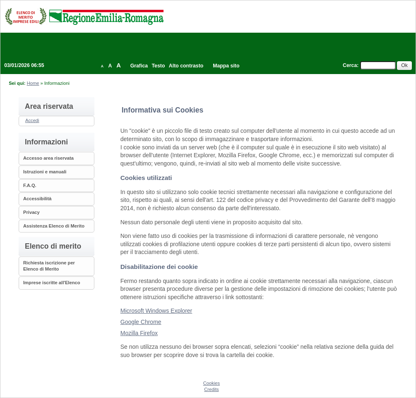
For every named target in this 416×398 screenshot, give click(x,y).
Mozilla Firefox (139, 333)
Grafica (139, 66)
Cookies (211, 383)
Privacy (31, 212)
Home (33, 83)
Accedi (32, 120)
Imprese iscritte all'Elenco (51, 282)
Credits (211, 389)
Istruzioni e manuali (44, 171)
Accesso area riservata (48, 158)
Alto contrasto (186, 66)
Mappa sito (226, 66)
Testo (158, 66)
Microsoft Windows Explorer (156, 310)
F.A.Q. (29, 185)
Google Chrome (140, 322)
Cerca (350, 65)
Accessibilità (37, 198)
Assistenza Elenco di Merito (53, 225)
